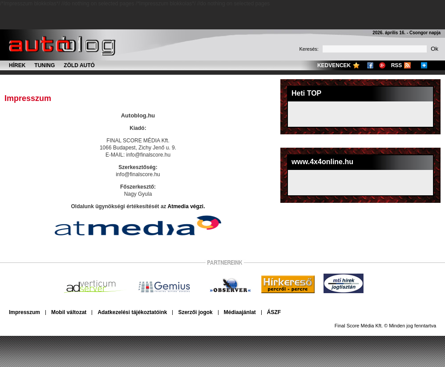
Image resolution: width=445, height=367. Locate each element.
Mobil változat (68, 312)
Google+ (382, 65)
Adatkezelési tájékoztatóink (132, 312)
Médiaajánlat (240, 312)
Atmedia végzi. (186, 206)
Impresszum (24, 312)
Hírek (17, 65)
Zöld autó (79, 65)
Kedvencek (334, 65)
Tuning (44, 65)
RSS (396, 65)
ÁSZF (274, 312)
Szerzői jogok (195, 312)
